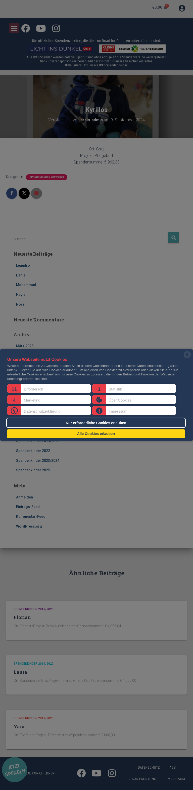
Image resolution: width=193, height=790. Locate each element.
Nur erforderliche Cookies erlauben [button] (96, 423)
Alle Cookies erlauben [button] (96, 434)
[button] (49, 388)
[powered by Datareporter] (187, 358)
